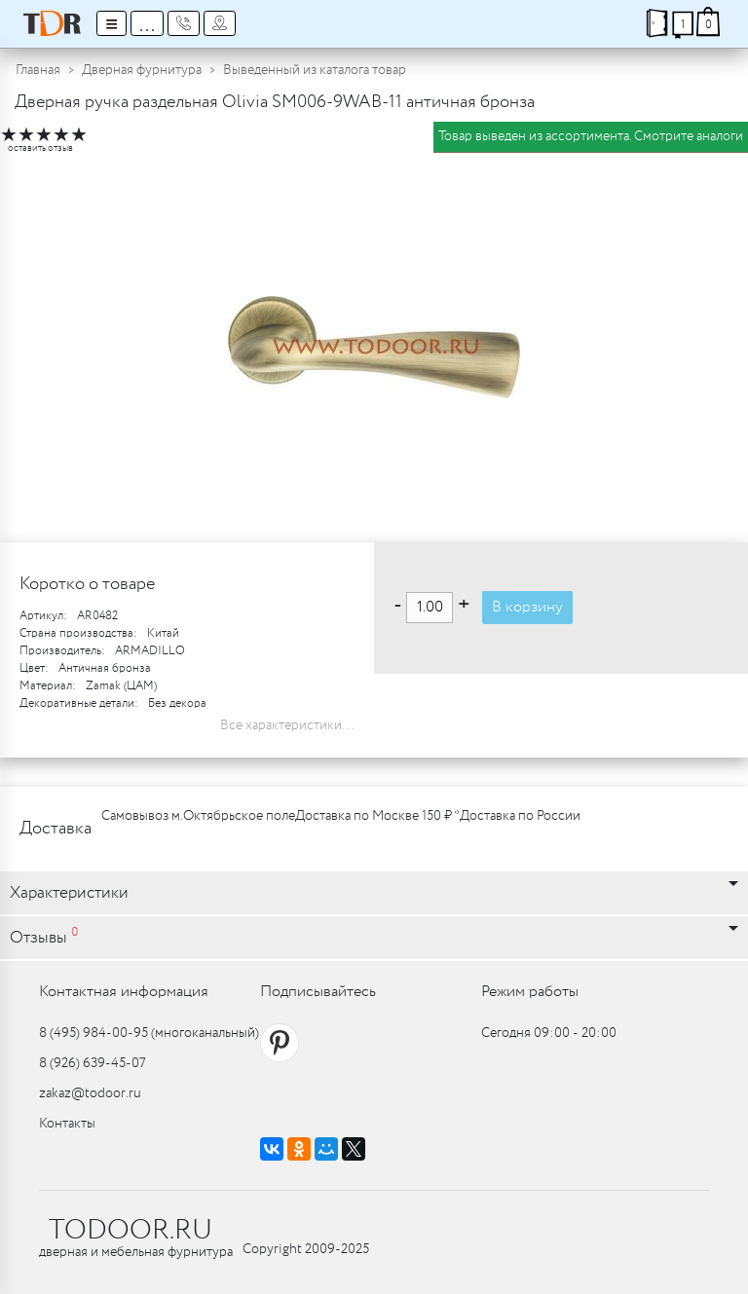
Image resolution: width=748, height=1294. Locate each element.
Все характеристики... (287, 725)
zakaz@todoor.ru (90, 1093)
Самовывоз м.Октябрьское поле (198, 816)
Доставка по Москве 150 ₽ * (377, 816)
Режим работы (530, 991)
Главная (38, 70)
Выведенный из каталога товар (314, 70)
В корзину (527, 607)
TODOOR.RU (130, 1230)
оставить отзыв (40, 148)
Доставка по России (520, 816)
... (147, 23)
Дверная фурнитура (142, 70)
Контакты (67, 1123)
